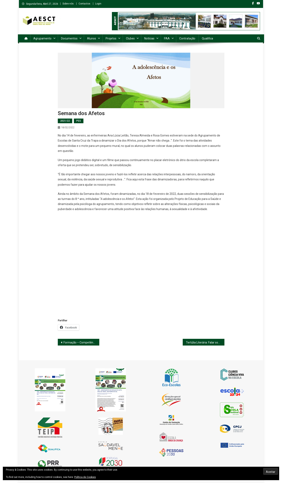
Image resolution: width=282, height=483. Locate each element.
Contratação (187, 38)
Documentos (69, 38)
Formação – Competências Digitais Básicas (81, 342)
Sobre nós (68, 3)
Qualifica (207, 38)
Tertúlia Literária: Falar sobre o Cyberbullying (205, 342)
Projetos (111, 38)
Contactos (84, 3)
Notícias (149, 38)
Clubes (130, 38)
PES (78, 120)
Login (98, 3)
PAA (167, 38)
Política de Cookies (85, 477)
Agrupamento (42, 38)
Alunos (91, 38)
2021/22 (65, 120)
